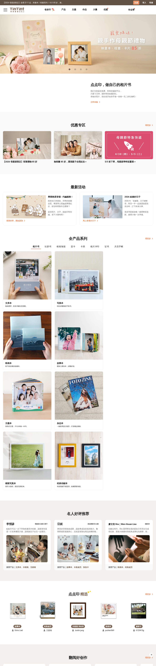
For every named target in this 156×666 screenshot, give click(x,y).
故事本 (69, 420)
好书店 (51, 638)
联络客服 (30, 642)
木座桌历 (77, 420)
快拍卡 (86, 420)
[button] (17, 464)
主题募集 (7, 638)
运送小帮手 (18, 638)
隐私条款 (30, 646)
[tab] (63, 10)
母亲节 (50, 9)
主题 (74, 9)
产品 (63, 9)
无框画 (33, 420)
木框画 (25, 420)
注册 (136, 3)
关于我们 (41, 638)
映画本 (120, 420)
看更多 (149, 125)
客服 (151, 3)
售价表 (17, 642)
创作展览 (7, 642)
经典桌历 (128, 420)
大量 (95, 9)
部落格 (40, 642)
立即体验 (95, 102)
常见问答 (30, 638)
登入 (144, 3)
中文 (149, 662)
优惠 (106, 9)
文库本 (18, 420)
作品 (84, 9)
